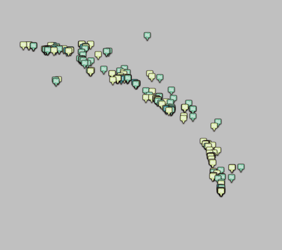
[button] (56, 83)
